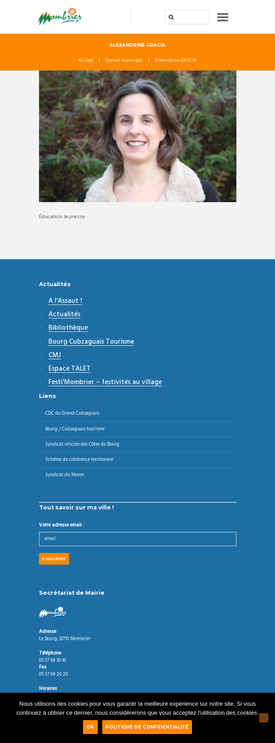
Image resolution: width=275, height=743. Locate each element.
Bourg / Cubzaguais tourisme (75, 429)
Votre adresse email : (61, 525)
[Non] (263, 717)
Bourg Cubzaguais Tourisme (91, 342)
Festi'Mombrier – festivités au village (105, 382)
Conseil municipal (124, 60)
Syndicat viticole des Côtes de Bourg (82, 444)
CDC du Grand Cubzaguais (72, 413)
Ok (90, 727)
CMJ (54, 355)
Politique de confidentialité (146, 727)
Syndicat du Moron (64, 475)
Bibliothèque (68, 328)
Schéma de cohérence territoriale (79, 460)
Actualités (64, 314)
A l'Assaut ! (65, 301)
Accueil (85, 60)
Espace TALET (69, 369)
